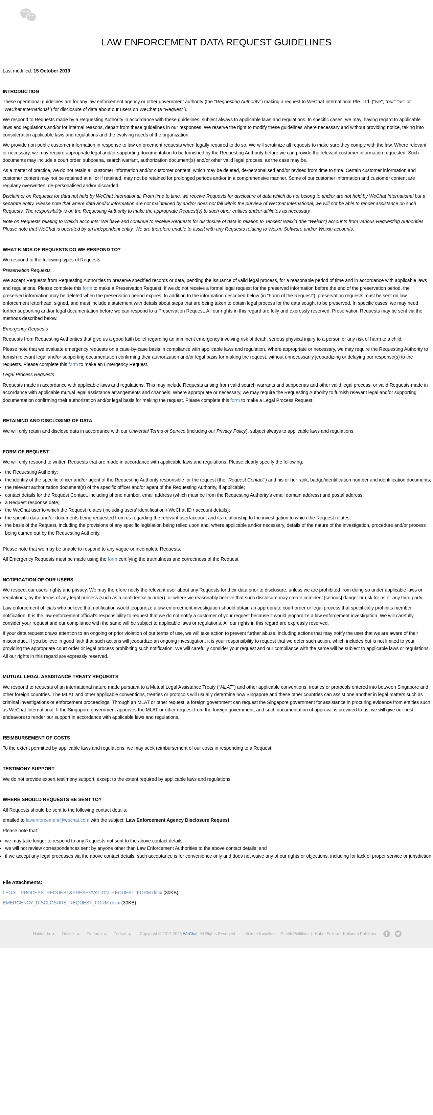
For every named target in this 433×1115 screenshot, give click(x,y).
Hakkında (44, 933)
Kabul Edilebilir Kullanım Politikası (345, 933)
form (87, 288)
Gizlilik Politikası (295, 933)
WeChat (190, 933)
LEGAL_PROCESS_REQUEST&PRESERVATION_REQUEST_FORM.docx (82, 892)
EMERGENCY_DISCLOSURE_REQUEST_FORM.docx (61, 902)
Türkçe (122, 933)
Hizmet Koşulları (260, 933)
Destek (70, 933)
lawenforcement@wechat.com (57, 820)
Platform (97, 933)
